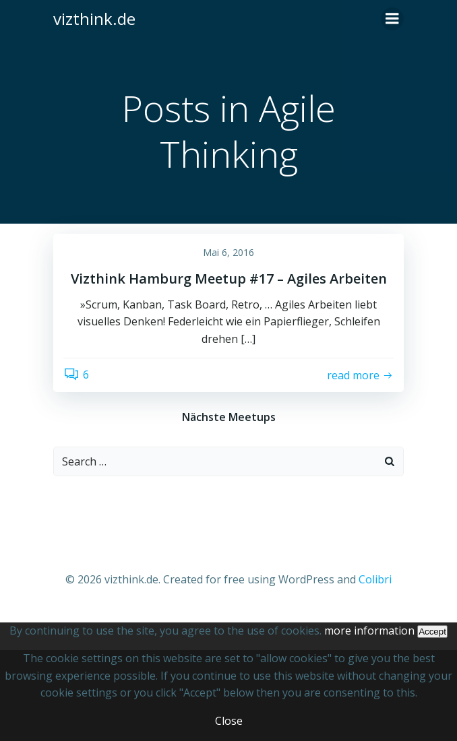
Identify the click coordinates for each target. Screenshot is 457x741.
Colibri (375, 579)
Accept (432, 631)
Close (229, 720)
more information (369, 630)
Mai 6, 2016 (228, 252)
